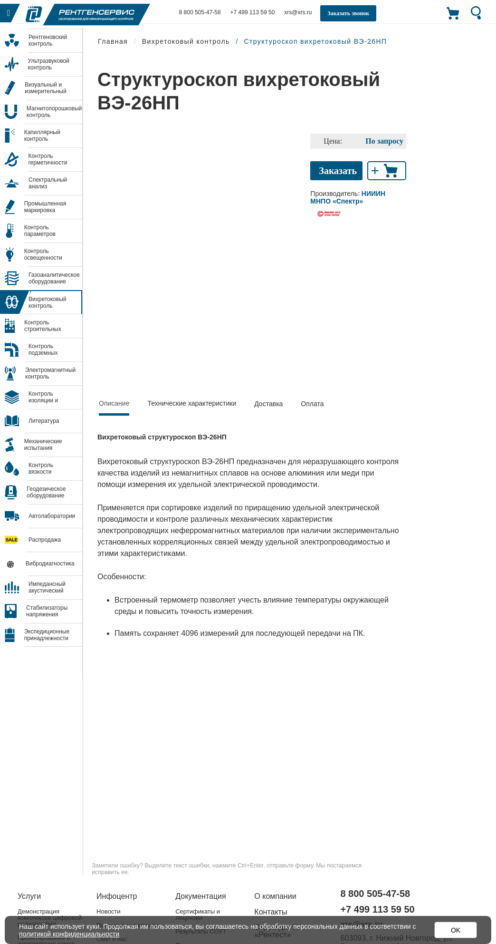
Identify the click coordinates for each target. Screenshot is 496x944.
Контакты (270, 912)
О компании (275, 896)
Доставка (268, 404)
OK (455, 930)
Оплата (312, 404)
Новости (108, 911)
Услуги (29, 896)
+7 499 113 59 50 (252, 12)
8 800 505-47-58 (200, 12)
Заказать (338, 170)
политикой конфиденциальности (69, 934)
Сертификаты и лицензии (197, 914)
